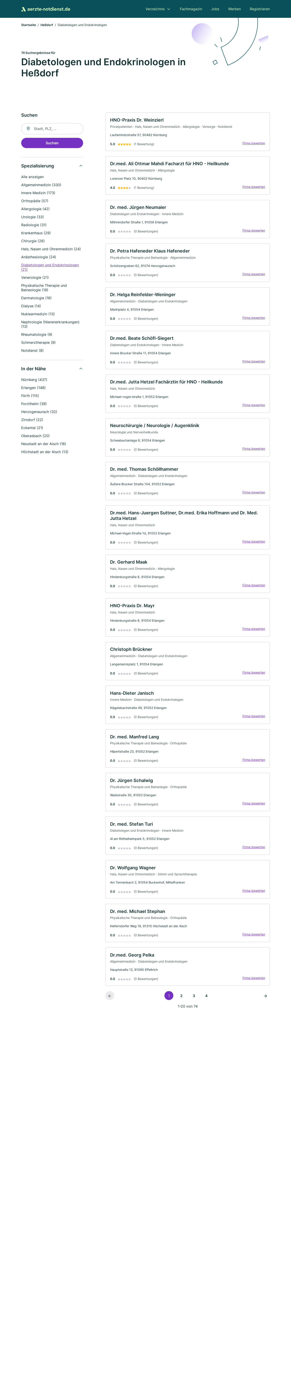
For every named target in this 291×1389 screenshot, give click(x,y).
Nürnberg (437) (34, 380)
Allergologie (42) (35, 209)
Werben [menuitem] (234, 9)
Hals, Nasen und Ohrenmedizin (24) (51, 249)
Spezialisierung (37, 166)
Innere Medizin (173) (38, 193)
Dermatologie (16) (36, 298)
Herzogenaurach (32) (39, 412)
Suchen (52, 143)
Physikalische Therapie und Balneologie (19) (44, 288)
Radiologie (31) (34, 225)
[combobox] (52, 129)
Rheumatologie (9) (36, 335)
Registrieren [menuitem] (260, 9)
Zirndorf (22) (32, 420)
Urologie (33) (32, 217)
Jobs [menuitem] (215, 9)
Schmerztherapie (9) (38, 343)
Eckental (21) (32, 428)
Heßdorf (47, 25)
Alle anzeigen (32, 177)
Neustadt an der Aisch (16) (43, 444)
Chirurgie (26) (33, 241)
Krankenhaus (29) (36, 233)
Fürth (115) (30, 396)
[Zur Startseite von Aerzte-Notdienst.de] (45, 9)
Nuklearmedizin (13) (38, 314)
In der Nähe (33, 369)
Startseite (28, 25)
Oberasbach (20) (35, 436)
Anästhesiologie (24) (38, 257)
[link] (187, 132)
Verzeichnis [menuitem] (155, 9)
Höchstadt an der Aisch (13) (44, 452)
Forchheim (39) (34, 404)
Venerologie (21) (35, 278)
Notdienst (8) (32, 351)
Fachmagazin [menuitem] (191, 9)
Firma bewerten (253, 144)
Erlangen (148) (33, 388)
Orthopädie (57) (34, 201)
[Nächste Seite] (265, 1012)
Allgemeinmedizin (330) (41, 185)
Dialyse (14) (31, 306)
